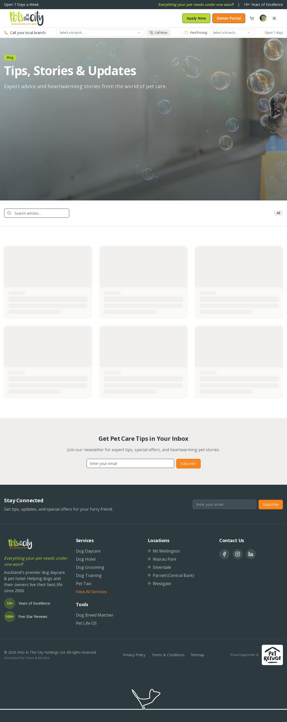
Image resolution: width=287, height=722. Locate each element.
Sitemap (197, 654)
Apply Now (196, 18)
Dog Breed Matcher (95, 615)
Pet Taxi (83, 583)
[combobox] (100, 32)
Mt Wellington (164, 551)
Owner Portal (229, 18)
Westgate (159, 583)
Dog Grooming (90, 567)
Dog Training (89, 575)
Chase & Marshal (37, 658)
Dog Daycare (88, 551)
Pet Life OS (86, 623)
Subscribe (188, 463)
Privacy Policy (134, 654)
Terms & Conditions (168, 654)
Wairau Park (162, 559)
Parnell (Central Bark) (171, 575)
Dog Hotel (85, 559)
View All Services (91, 591)
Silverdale (159, 567)
